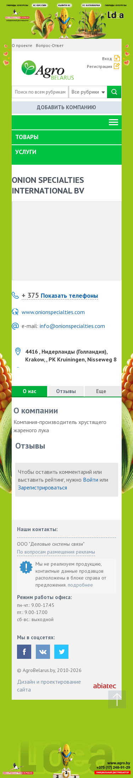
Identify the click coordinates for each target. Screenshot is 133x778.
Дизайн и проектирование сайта (49, 685)
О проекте (22, 45)
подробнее (80, 585)
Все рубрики (88, 92)
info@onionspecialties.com (72, 325)
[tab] (67, 137)
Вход (107, 58)
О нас (29, 391)
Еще (103, 391)
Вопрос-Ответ (49, 45)
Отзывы (66, 391)
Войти (90, 479)
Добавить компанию (66, 107)
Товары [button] (26, 137)
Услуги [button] (25, 152)
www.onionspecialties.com (53, 312)
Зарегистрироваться (42, 487)
